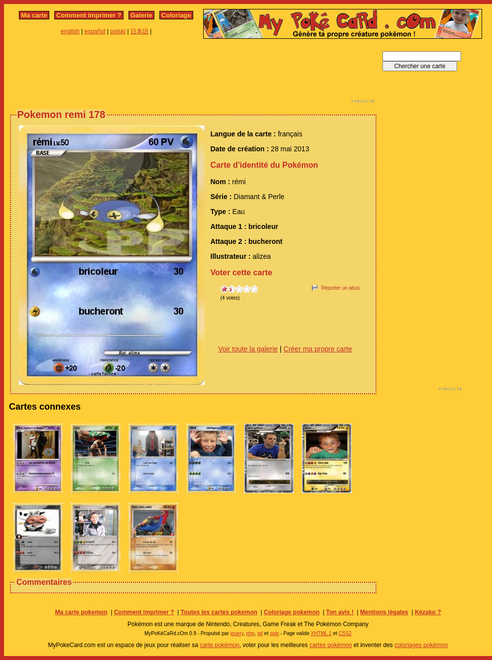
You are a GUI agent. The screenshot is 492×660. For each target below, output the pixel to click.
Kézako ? (428, 612)
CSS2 (345, 633)
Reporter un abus (340, 288)
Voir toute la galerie (248, 349)
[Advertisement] (193, 73)
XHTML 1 (321, 633)
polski (117, 31)
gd (260, 633)
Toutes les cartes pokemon (219, 612)
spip (274, 633)
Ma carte (34, 15)
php (250, 633)
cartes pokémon (330, 645)
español (95, 31)
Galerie (141, 15)
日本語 (139, 31)
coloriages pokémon (421, 645)
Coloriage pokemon (292, 612)
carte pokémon (219, 645)
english (70, 31)
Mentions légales (384, 612)
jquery (237, 633)
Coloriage (176, 15)
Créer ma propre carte (317, 349)
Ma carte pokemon (81, 612)
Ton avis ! (340, 612)
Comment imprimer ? (89, 15)
